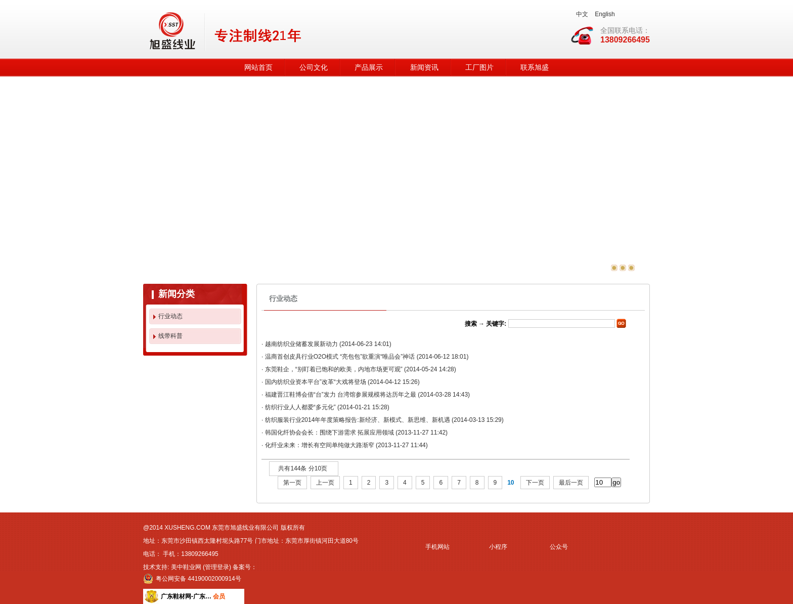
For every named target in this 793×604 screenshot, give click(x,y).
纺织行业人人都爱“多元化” (300, 407)
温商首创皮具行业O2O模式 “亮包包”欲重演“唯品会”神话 (340, 356)
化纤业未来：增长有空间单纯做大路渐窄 (319, 445)
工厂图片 (479, 67)
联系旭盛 (534, 67)
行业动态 (170, 316)
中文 (582, 14)
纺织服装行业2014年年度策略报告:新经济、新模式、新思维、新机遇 (357, 419)
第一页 (292, 482)
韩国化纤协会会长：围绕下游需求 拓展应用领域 (329, 432)
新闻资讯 (424, 67)
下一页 (535, 482)
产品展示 (369, 67)
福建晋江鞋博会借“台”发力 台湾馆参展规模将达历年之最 (340, 394)
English (604, 14)
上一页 (325, 482)
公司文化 (313, 67)
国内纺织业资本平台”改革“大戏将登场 (315, 381)
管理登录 (217, 567)
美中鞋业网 (186, 567)
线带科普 (170, 335)
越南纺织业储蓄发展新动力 (301, 344)
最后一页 (571, 482)
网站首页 (258, 67)
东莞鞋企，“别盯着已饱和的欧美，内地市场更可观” (334, 369)
